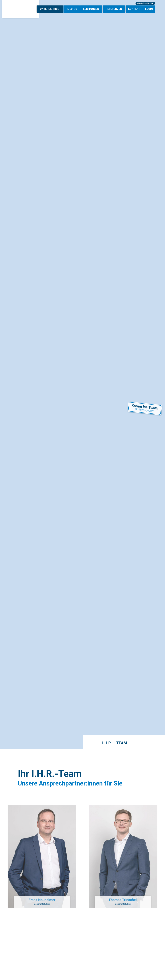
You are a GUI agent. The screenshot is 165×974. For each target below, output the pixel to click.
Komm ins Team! (145, 400)
